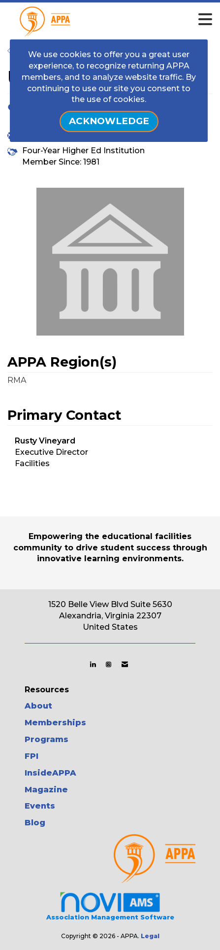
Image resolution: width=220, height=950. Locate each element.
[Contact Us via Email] (125, 664)
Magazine (46, 789)
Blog (35, 822)
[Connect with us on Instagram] (108, 664)
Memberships (55, 722)
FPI (31, 756)
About (38, 706)
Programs (46, 739)
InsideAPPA (50, 773)
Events (40, 806)
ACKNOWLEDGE (109, 121)
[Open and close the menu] (127, 20)
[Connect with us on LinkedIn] (92, 664)
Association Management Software (110, 905)
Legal (150, 936)
